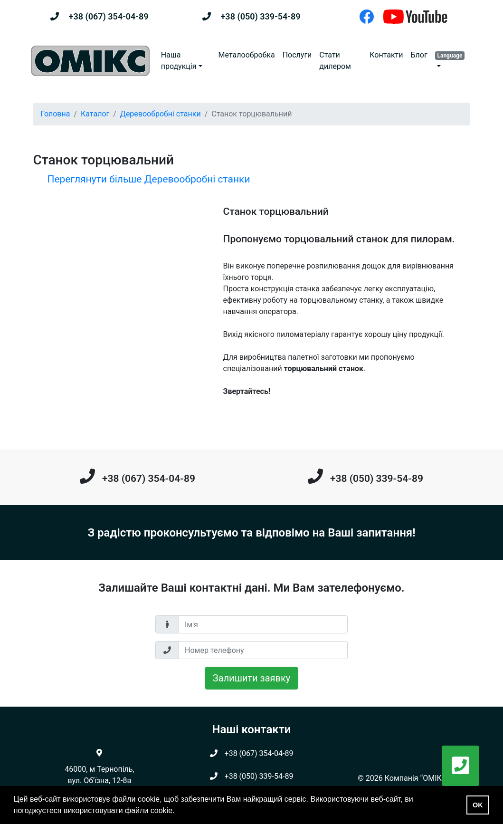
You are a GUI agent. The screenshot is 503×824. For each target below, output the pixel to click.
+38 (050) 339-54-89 (260, 16)
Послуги (297, 54)
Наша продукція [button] (179, 60)
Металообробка (246, 54)
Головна (55, 113)
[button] (452, 61)
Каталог (95, 113)
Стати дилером (335, 60)
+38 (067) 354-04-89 (108, 16)
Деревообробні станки (160, 113)
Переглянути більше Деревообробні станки (148, 179)
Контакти (386, 54)
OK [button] (478, 805)
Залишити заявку (251, 678)
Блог (418, 54)
